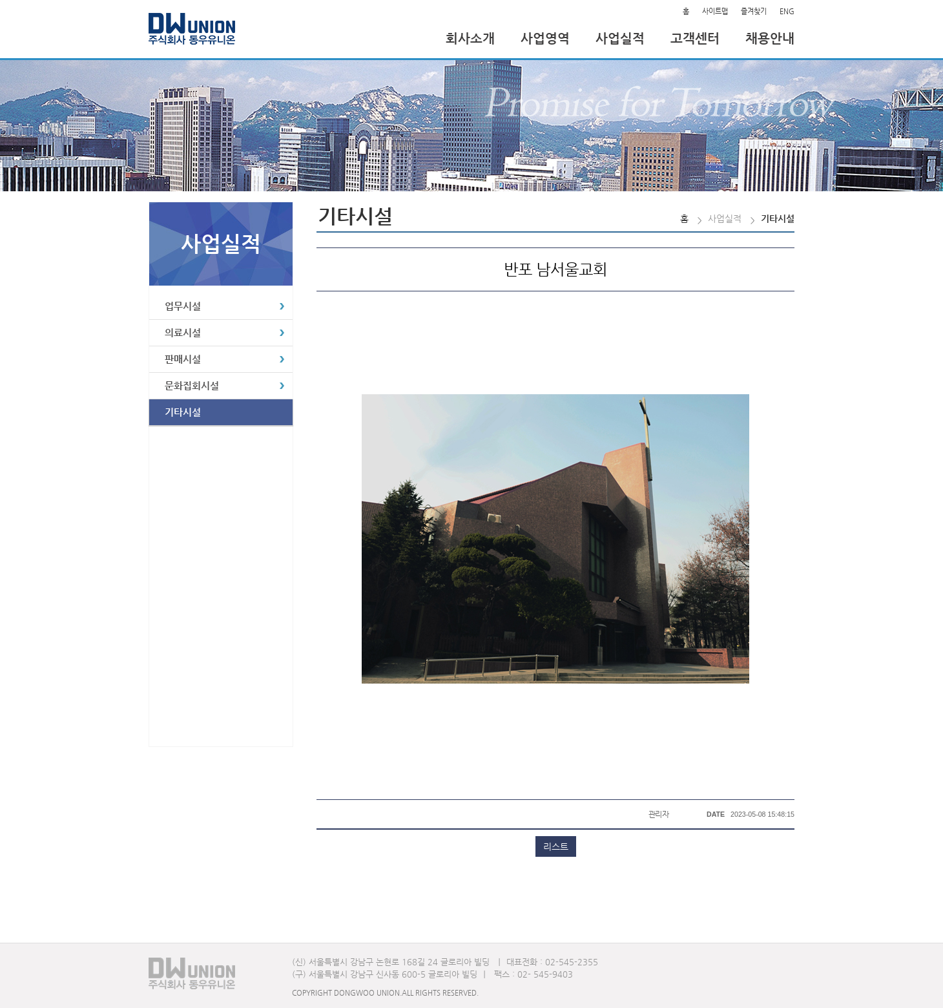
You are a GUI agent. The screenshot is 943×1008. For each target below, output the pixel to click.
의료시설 (183, 332)
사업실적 (620, 38)
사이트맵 (715, 11)
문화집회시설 (192, 385)
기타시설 (183, 411)
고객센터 (695, 38)
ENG (787, 11)
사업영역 (545, 38)
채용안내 (769, 38)
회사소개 (470, 38)
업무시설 (183, 305)
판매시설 (183, 358)
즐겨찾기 (754, 11)
